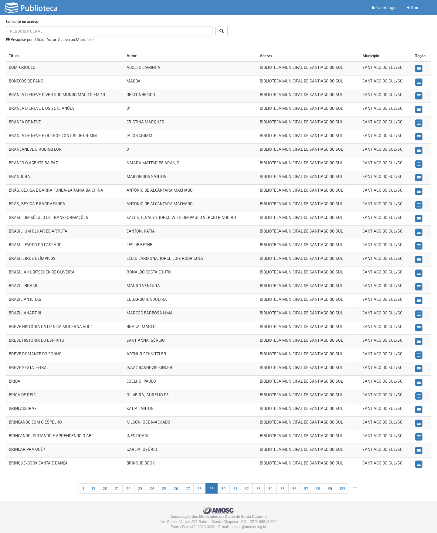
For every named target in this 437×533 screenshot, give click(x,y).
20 (105, 488)
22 (128, 488)
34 (270, 488)
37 (306, 488)
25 (164, 488)
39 (330, 488)
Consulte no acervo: (22, 21)
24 (152, 488)
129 (342, 488)
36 (294, 488)
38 (318, 488)
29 (211, 488)
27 (188, 488)
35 (282, 488)
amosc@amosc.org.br (248, 527)
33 (258, 488)
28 (199, 488)
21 (117, 488)
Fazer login (384, 7)
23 (140, 488)
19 (93, 488)
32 (247, 488)
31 (235, 488)
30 (223, 488)
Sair (412, 7)
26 (176, 488)
